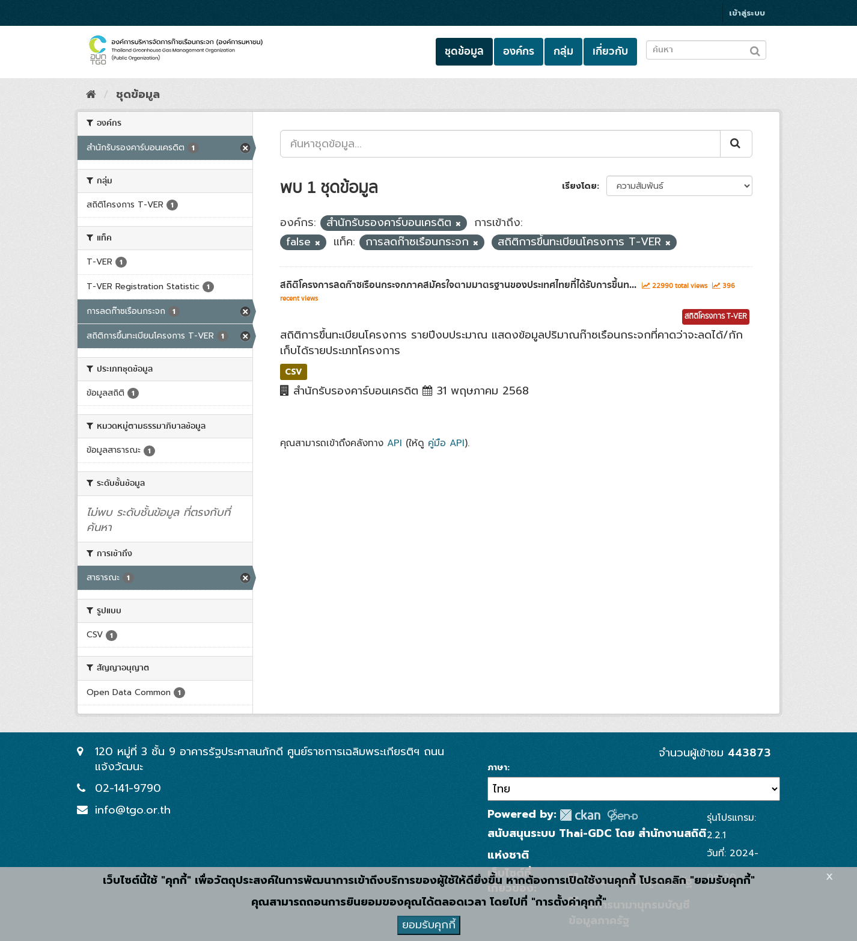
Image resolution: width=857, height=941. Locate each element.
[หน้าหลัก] (91, 94)
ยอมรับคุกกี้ (429, 924)
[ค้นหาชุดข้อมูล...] (500, 144)
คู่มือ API (446, 443)
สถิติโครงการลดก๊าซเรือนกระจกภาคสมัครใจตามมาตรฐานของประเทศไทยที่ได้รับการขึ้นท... (458, 285)
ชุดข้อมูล (464, 51)
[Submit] (736, 144)
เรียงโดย (579, 186)
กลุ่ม (563, 51)
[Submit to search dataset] (755, 49)
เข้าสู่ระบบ (747, 13)
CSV (293, 371)
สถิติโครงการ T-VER (716, 316)
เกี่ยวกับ (610, 51)
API (394, 443)
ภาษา (497, 768)
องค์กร (518, 51)
